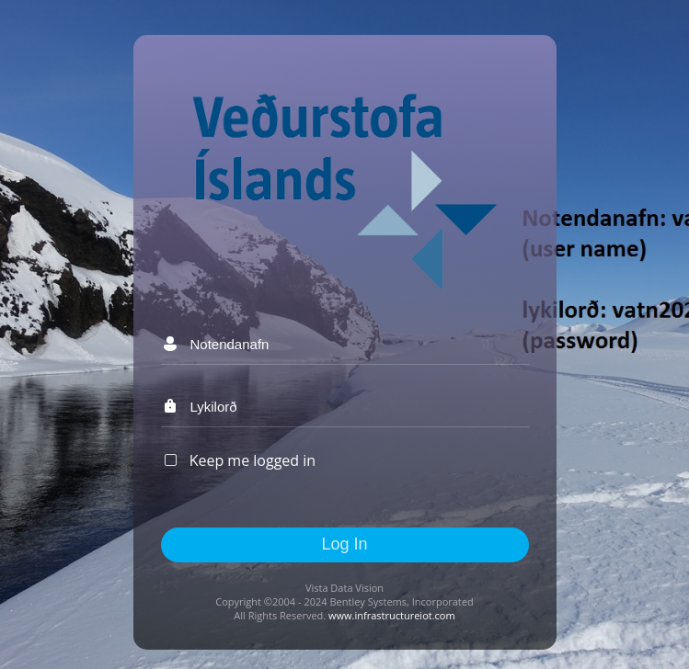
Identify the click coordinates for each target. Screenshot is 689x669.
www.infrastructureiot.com (391, 615)
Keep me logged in (252, 460)
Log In (344, 544)
